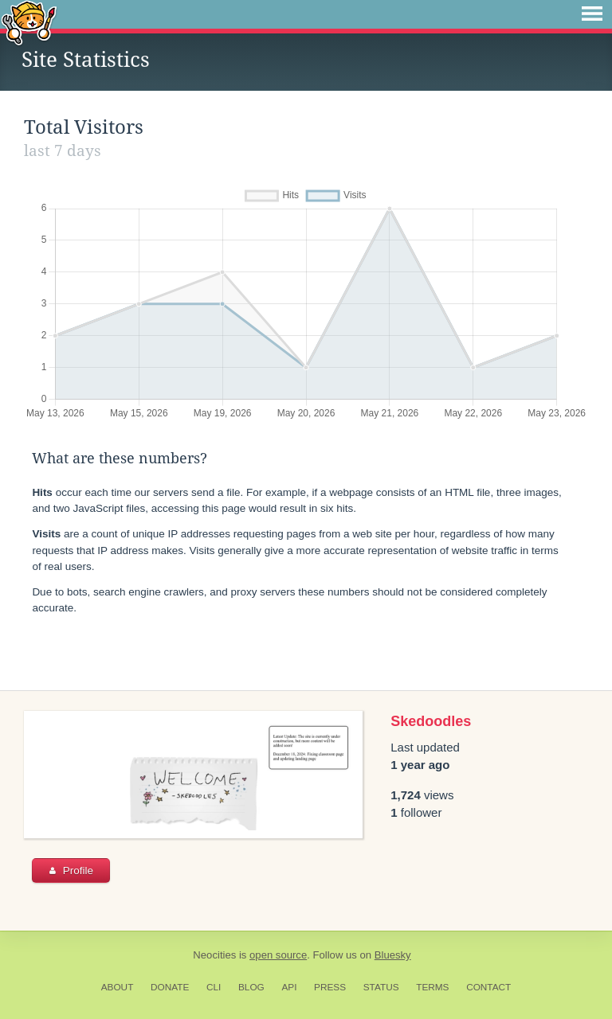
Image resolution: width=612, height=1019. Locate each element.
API (288, 987)
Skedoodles (430, 721)
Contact (488, 987)
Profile (71, 870)
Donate (170, 987)
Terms (432, 987)
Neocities (214, 955)
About (117, 987)
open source (278, 955)
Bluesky (393, 955)
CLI (213, 987)
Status (381, 987)
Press (330, 987)
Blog (251, 987)
